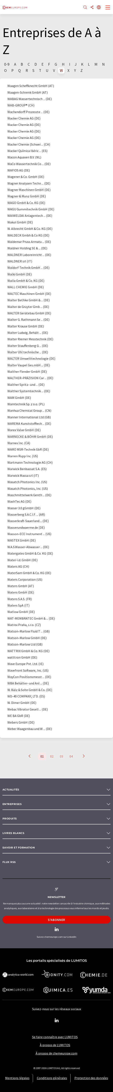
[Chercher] (85, 7)
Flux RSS (9, 862)
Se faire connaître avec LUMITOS (55, 1037)
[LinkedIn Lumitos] (56, 1020)
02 (51, 756)
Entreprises (12, 804)
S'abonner (56, 920)
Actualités (10, 789)
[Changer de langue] (99, 7)
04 (71, 756)
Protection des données (91, 1078)
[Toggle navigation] (108, 8)
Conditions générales (52, 1078)
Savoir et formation (18, 847)
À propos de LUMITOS (55, 1045)
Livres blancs (13, 833)
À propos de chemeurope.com (56, 1053)
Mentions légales (17, 1078)
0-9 (6, 64)
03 (61, 756)
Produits (9, 818)
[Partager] (92, 7)
